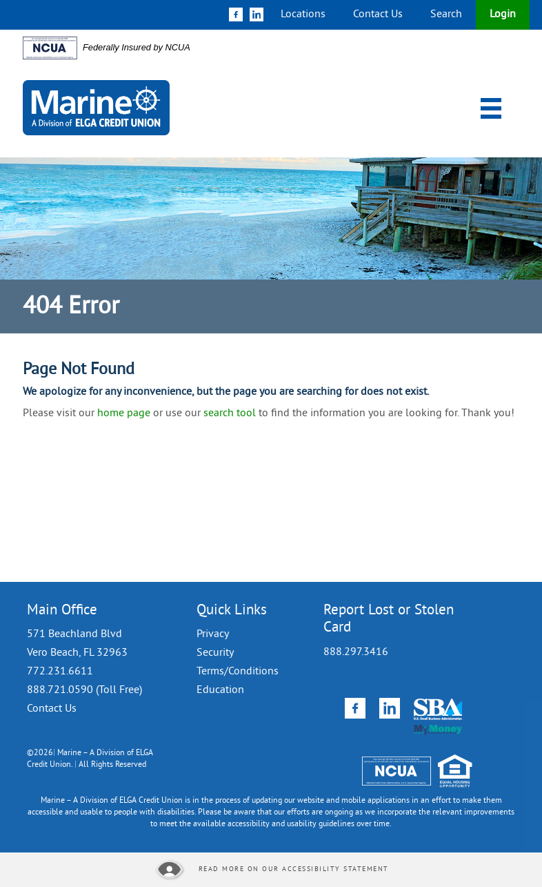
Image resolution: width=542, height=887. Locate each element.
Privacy (213, 634)
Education (220, 690)
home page (123, 413)
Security (215, 653)
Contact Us (378, 14)
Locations (303, 14)
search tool (229, 413)
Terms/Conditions (238, 672)
